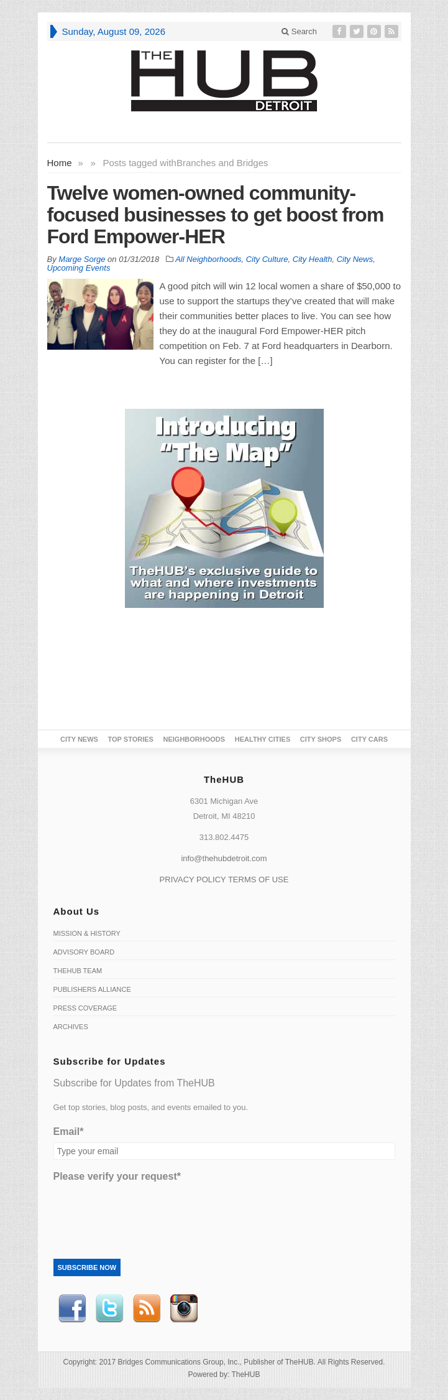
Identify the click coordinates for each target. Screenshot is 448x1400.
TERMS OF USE (258, 879)
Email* (68, 1131)
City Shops (320, 739)
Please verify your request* (117, 1176)
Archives (70, 1026)
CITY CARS (369, 739)
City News (355, 259)
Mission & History (87, 933)
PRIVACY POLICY (193, 879)
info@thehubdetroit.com (224, 858)
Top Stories (130, 739)
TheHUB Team (78, 970)
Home (59, 162)
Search (299, 31)
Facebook (72, 1308)
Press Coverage (85, 1008)
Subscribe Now (87, 1267)
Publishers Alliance (92, 989)
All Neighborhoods (208, 259)
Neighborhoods (194, 739)
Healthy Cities (262, 739)
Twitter (109, 1308)
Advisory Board (84, 952)
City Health (312, 259)
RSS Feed (147, 1308)
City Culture (267, 259)
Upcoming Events (79, 268)
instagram (184, 1308)
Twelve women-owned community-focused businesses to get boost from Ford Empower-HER (215, 215)
